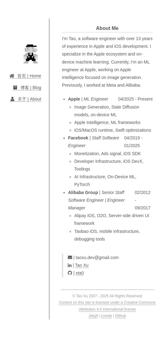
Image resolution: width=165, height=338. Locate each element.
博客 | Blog (26, 87)
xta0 (80, 272)
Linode (106, 316)
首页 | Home (25, 75)
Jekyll (93, 316)
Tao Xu (82, 265)
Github (120, 316)
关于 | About (25, 99)
